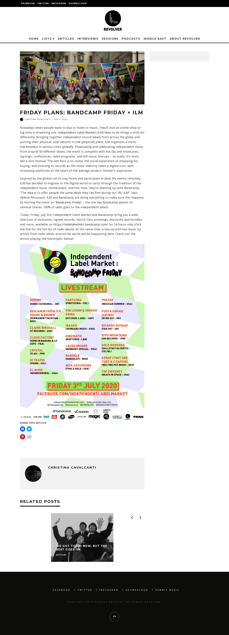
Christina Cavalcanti (37, 119)
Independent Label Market (77, 132)
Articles (66, 38)
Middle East (155, 38)
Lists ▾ (48, 38)
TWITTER (43, 3)
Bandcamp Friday (68, 202)
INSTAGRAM (58, 3)
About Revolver (185, 38)
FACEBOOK (28, 3)
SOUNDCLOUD (78, 3)
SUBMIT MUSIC (167, 590)
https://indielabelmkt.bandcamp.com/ (80, 224)
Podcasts (131, 38)
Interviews (88, 38)
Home (34, 38)
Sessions (110, 38)
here (110, 234)
